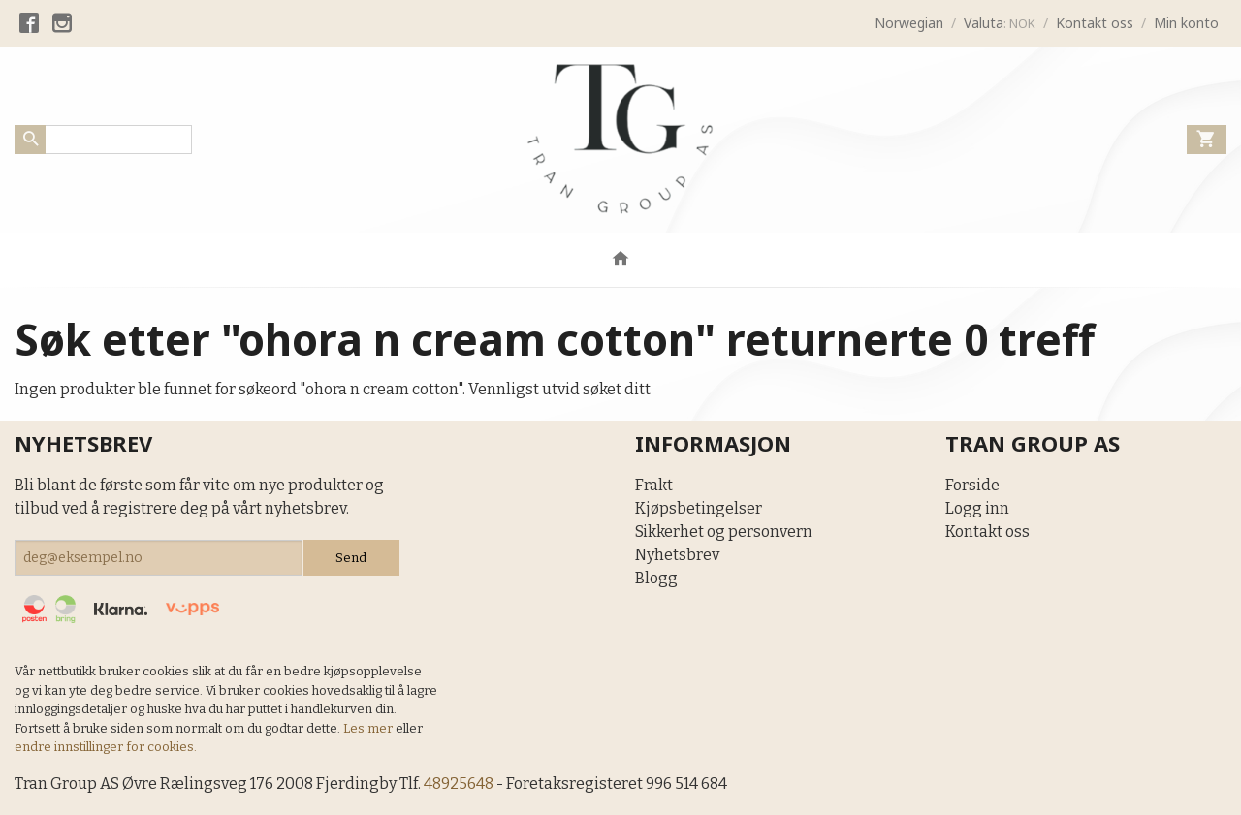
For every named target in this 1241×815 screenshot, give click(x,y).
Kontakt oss (987, 531)
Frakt (654, 485)
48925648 (458, 783)
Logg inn (977, 508)
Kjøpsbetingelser (698, 508)
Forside (972, 485)
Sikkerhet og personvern (723, 531)
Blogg (656, 578)
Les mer (369, 728)
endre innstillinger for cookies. (106, 746)
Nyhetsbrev (677, 555)
